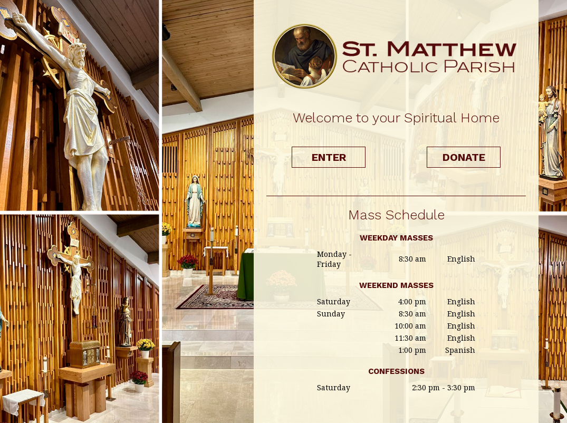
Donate (464, 157)
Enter (329, 157)
